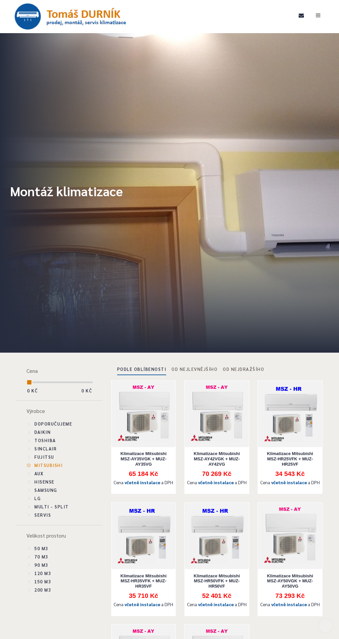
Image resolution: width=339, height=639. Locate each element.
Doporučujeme (53, 424)
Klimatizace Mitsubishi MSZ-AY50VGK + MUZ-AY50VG (290, 581)
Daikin (42, 432)
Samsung (45, 490)
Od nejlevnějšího (194, 369)
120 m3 (42, 573)
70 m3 (41, 556)
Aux (39, 473)
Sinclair (45, 448)
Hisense (44, 482)
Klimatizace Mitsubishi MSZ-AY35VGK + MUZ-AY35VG (144, 458)
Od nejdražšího (243, 369)
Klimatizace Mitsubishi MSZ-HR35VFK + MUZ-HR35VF (144, 581)
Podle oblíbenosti (142, 369)
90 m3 (41, 565)
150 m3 (42, 581)
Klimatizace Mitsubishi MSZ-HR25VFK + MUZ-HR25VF (290, 458)
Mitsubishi (48, 465)
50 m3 (41, 548)
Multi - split (51, 506)
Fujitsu (44, 457)
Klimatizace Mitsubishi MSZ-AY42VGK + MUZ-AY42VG (217, 458)
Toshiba (45, 440)
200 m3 (42, 590)
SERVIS (42, 515)
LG (37, 498)
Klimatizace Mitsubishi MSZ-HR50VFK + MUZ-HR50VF (217, 581)
